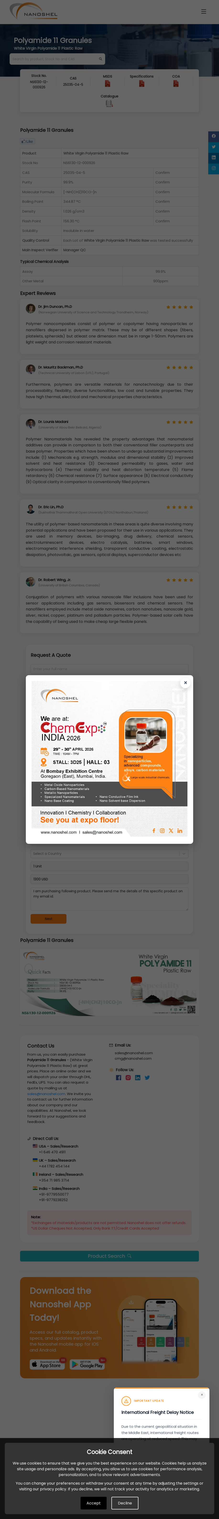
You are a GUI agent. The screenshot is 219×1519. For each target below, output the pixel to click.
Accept (94, 1503)
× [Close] (202, 1395)
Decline (125, 1503)
